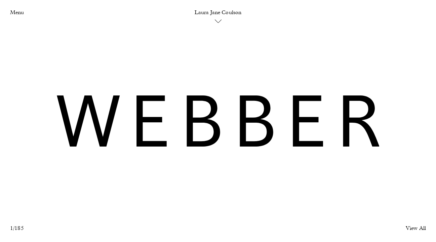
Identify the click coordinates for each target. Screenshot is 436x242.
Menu (17, 12)
